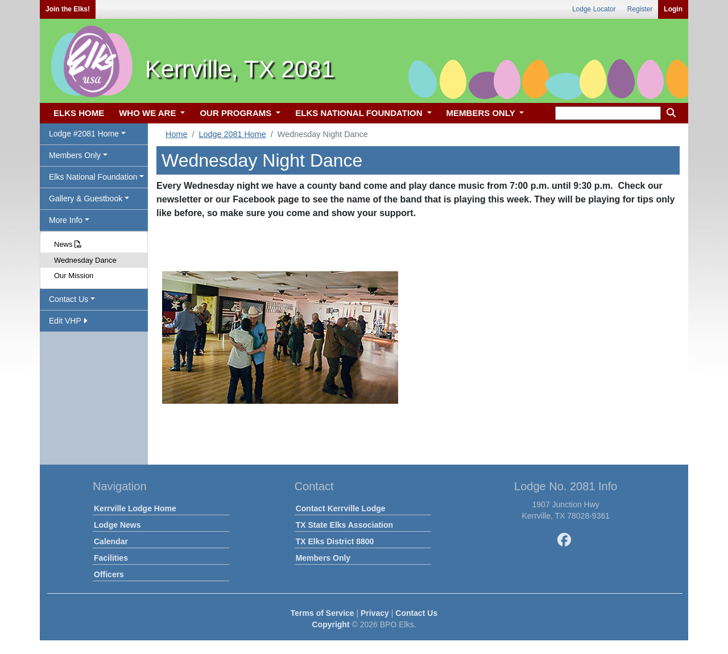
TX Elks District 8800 (335, 541)
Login (673, 9)
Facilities (111, 557)
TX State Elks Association (344, 524)
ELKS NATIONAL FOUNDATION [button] (360, 113)
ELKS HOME (78, 113)
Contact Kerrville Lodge (341, 508)
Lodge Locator (594, 9)
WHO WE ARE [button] (148, 113)
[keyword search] (608, 113)
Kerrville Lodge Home (135, 508)
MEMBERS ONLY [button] (482, 113)
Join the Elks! (68, 9)
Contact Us (416, 613)
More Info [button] (65, 220)
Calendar (111, 541)
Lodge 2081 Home (232, 134)
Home (176, 134)
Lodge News (117, 524)
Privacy (375, 613)
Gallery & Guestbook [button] (85, 198)
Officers (109, 574)
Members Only (323, 557)
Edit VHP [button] (68, 320)
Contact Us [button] (68, 299)
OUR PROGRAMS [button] (237, 113)
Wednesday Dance (85, 260)
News (68, 244)
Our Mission (73, 275)
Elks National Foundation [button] (93, 176)
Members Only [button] (75, 155)
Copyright (330, 624)
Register (640, 9)
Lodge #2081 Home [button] (84, 133)
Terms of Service (322, 613)
